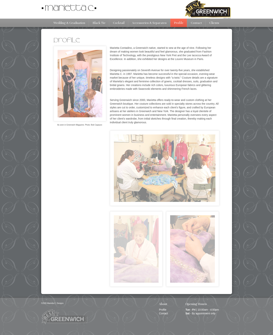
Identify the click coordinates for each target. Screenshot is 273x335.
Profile (178, 23)
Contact (196, 23)
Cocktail (118, 23)
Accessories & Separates (149, 23)
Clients (214, 23)
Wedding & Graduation (69, 23)
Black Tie (99, 23)
